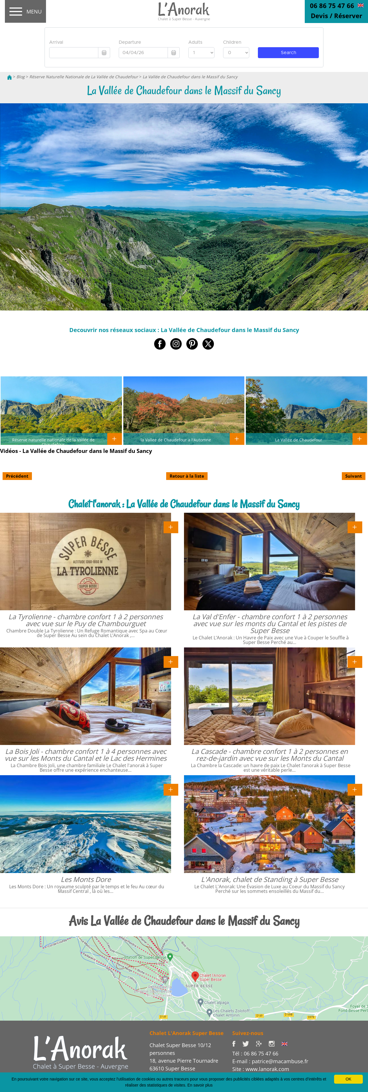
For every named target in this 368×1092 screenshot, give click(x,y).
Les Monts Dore (86, 879)
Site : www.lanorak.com (260, 1069)
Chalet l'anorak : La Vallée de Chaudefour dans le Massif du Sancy (184, 504)
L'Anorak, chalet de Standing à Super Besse (269, 879)
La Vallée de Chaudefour (298, 439)
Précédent (17, 476)
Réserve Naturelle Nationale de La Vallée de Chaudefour (83, 76)
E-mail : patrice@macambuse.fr (270, 1061)
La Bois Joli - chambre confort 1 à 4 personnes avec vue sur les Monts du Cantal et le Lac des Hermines (85, 754)
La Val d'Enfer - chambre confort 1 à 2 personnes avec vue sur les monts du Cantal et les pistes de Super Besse (269, 623)
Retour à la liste (187, 476)
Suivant (353, 476)
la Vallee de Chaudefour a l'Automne (176, 439)
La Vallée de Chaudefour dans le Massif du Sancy (190, 76)
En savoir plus (200, 1085)
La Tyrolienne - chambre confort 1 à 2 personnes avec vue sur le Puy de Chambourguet (85, 620)
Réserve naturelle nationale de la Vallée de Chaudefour (53, 442)
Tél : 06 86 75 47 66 (255, 1053)
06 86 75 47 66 (332, 5)
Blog (20, 76)
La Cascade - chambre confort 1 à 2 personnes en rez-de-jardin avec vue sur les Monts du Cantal (269, 754)
